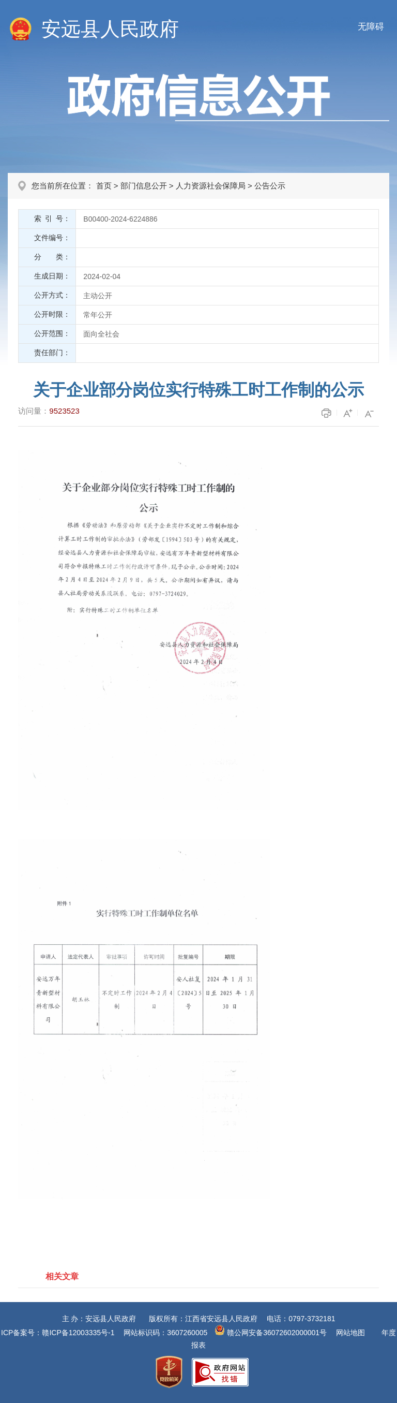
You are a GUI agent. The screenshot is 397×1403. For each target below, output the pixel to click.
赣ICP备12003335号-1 (78, 1332)
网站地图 (350, 1332)
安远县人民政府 (110, 29)
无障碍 (371, 27)
